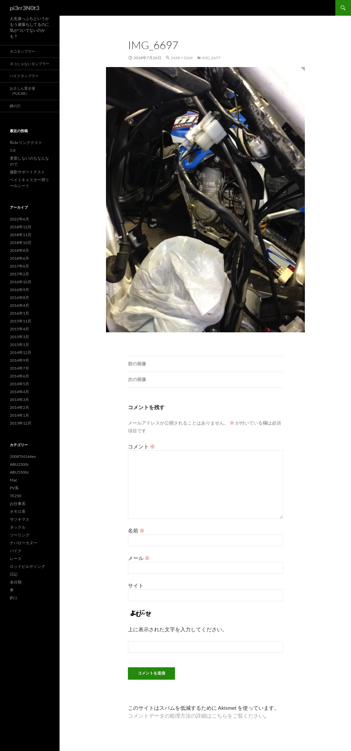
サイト (136, 585)
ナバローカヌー (23, 542)
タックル (18, 527)
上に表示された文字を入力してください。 (177, 629)
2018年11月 (20, 234)
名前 (136, 530)
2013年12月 (20, 423)
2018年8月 (19, 250)
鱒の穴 (15, 106)
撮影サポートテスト (27, 171)
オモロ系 (18, 511)
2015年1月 (19, 344)
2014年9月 (19, 360)
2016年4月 (19, 305)
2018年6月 (19, 258)
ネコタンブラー (22, 51)
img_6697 (211, 57)
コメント (141, 446)
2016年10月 (20, 281)
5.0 (12, 150)
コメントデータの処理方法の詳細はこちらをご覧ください (196, 715)
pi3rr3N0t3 (24, 7)
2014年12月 (20, 352)
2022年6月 (19, 219)
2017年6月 (19, 266)
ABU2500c (19, 464)
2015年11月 (20, 321)
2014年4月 (19, 391)
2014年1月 (19, 415)
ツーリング (19, 535)
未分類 (16, 582)
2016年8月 (19, 297)
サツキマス (19, 519)
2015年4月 (19, 328)
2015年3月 (19, 336)
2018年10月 (20, 242)
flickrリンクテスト (26, 142)
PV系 (14, 487)
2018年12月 (20, 226)
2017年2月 (19, 273)
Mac (13, 480)
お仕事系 (18, 503)
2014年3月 (19, 399)
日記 (14, 574)
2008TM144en (23, 456)
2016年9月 (19, 289)
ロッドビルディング (27, 566)
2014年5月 (19, 383)
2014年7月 (19, 368)
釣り (14, 597)
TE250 (15, 495)
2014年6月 (19, 376)
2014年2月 (19, 407)
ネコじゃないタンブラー (29, 63)
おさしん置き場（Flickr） (22, 91)
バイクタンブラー (24, 76)
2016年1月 (19, 313)
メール (139, 558)
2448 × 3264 (182, 57)
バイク (16, 550)
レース (16, 558)
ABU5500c (19, 472)
